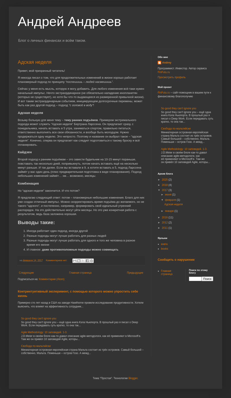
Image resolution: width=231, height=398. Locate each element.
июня (168, 194)
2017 (165, 190)
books (164, 248)
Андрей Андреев (69, 21)
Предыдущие (135, 272)
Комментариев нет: (57, 260)
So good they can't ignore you (38, 318)
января (169, 211)
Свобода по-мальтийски (36, 346)
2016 (165, 217)
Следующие (26, 272)
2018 (165, 185)
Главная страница (80, 272)
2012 (165, 222)
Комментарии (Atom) (51, 279)
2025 (165, 179)
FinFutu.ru (164, 72)
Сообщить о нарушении (176, 259)
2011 (165, 227)
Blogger (132, 378)
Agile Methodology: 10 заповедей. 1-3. (44, 332)
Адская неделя (35, 62)
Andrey (166, 62)
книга (164, 244)
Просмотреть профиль (172, 77)
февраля (171, 199)
